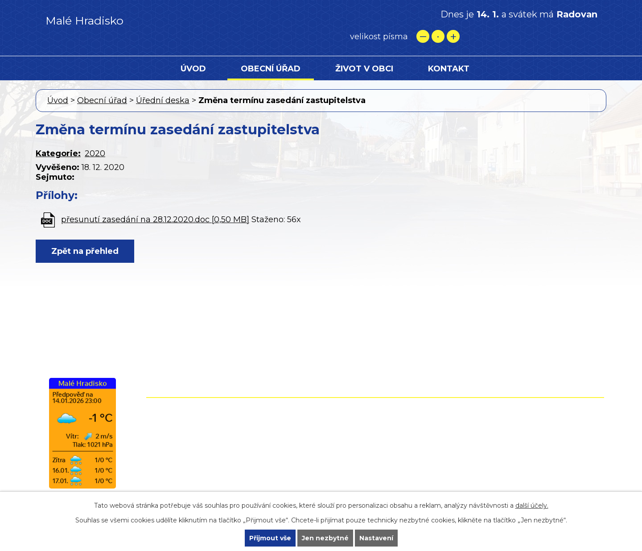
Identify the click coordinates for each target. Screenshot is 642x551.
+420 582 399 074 (336, 430)
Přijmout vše (270, 538)
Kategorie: (58, 153)
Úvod (193, 69)
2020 (95, 153)
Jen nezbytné (325, 538)
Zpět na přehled (85, 251)
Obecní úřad (270, 69)
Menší (422, 36)
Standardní (438, 36)
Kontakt (448, 69)
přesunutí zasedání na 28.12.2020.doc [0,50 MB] (155, 219)
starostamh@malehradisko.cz (331, 468)
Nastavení (376, 538)
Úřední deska (162, 100)
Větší (453, 36)
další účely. (531, 505)
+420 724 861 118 (333, 442)
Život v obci (364, 69)
